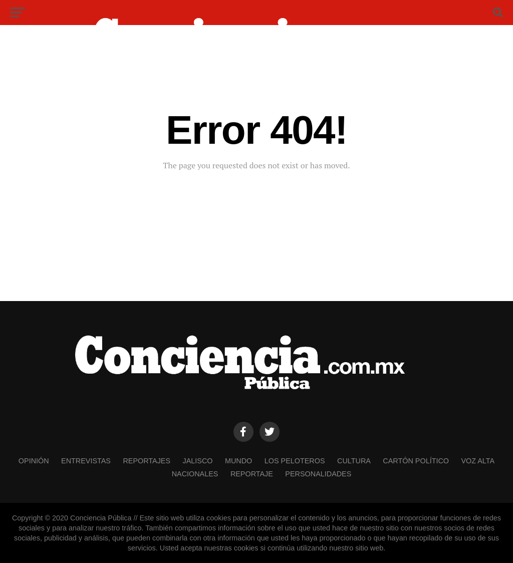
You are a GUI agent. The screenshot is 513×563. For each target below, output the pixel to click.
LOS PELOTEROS (295, 461)
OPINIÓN (34, 461)
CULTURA (354, 461)
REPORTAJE (251, 474)
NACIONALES (195, 474)
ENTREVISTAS (86, 461)
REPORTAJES (146, 461)
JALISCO (198, 461)
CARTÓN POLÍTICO (416, 461)
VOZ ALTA (477, 461)
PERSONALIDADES (318, 474)
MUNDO (238, 461)
